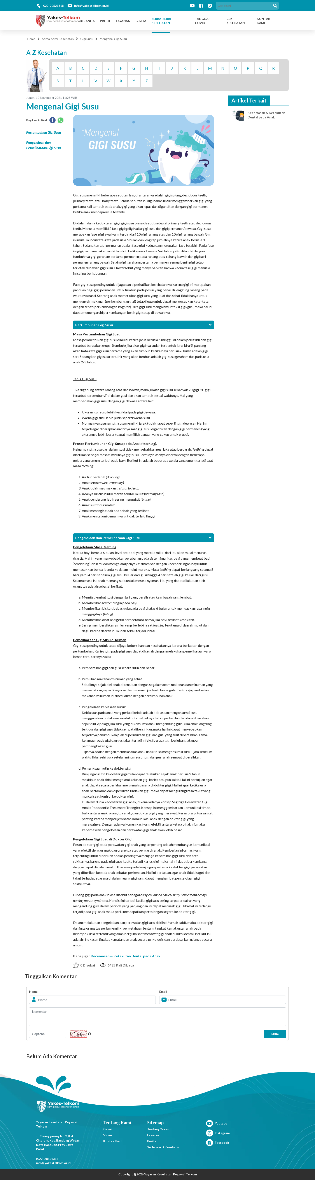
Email (163, 991)
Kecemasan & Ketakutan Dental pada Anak (125, 956)
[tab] (143, 325)
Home (31, 39)
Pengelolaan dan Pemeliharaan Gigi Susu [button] (143, 538)
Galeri (107, 1129)
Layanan (123, 21)
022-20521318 (53, 5)
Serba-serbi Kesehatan (163, 1147)
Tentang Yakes (158, 1129)
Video (107, 1135)
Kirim (272, 1033)
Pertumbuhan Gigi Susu (43, 132)
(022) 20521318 (47, 1159)
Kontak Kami (112, 1141)
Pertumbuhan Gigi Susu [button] (143, 325)
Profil (105, 21)
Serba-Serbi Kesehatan (161, 21)
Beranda (87, 21)
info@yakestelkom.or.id (91, 5)
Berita (141, 21)
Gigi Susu (86, 39)
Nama (33, 991)
